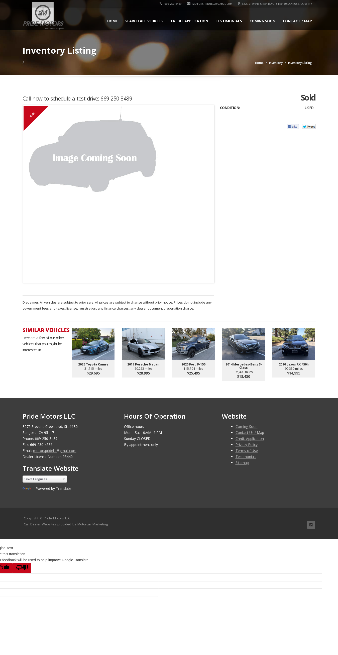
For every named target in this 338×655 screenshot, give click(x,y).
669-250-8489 (170, 4)
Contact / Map (297, 21)
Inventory (276, 63)
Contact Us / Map (250, 432)
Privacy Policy (247, 444)
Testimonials (229, 21)
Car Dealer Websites (40, 524)
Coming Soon (262, 21)
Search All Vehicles (144, 21)
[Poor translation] (22, 568)
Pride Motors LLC (57, 518)
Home (112, 21)
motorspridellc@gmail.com (209, 4)
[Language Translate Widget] (45, 479)
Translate (63, 488)
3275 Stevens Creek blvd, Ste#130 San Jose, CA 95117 (275, 4)
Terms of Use (247, 450)
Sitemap (242, 462)
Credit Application (189, 21)
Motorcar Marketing (92, 524)
